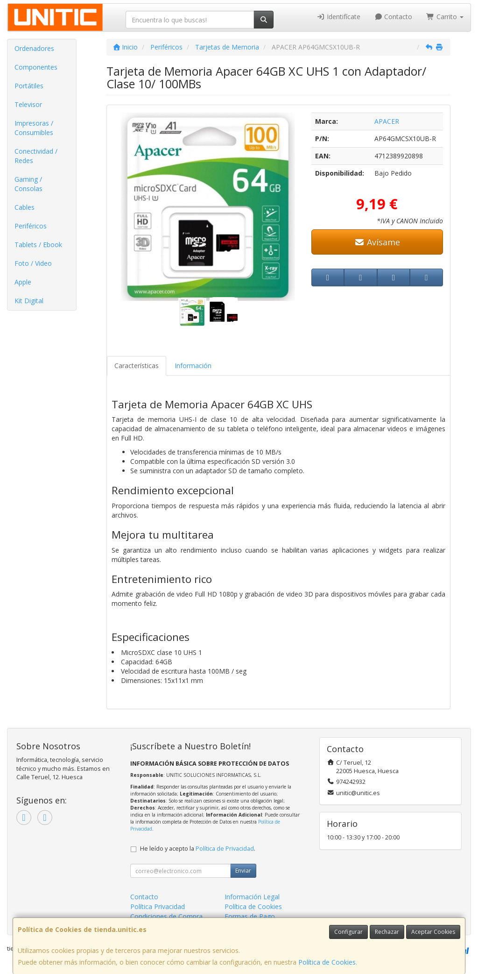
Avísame (377, 242)
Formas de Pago (250, 916)
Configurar (348, 932)
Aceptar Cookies (433, 932)
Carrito (445, 16)
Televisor (28, 104)
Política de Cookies (327, 962)
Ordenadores (34, 48)
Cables (24, 207)
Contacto (393, 16)
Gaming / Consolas (28, 184)
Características (136, 365)
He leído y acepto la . (197, 849)
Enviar (243, 870)
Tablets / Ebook (38, 244)
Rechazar (387, 932)
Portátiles (28, 85)
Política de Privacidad (225, 849)
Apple (22, 281)
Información (193, 365)
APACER (386, 121)
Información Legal (252, 896)
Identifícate (338, 16)
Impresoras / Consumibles (33, 128)
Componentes (35, 67)
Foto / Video (33, 263)
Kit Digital (28, 300)
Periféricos (30, 225)
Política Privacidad (157, 906)
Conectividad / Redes (35, 156)
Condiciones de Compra (166, 916)
